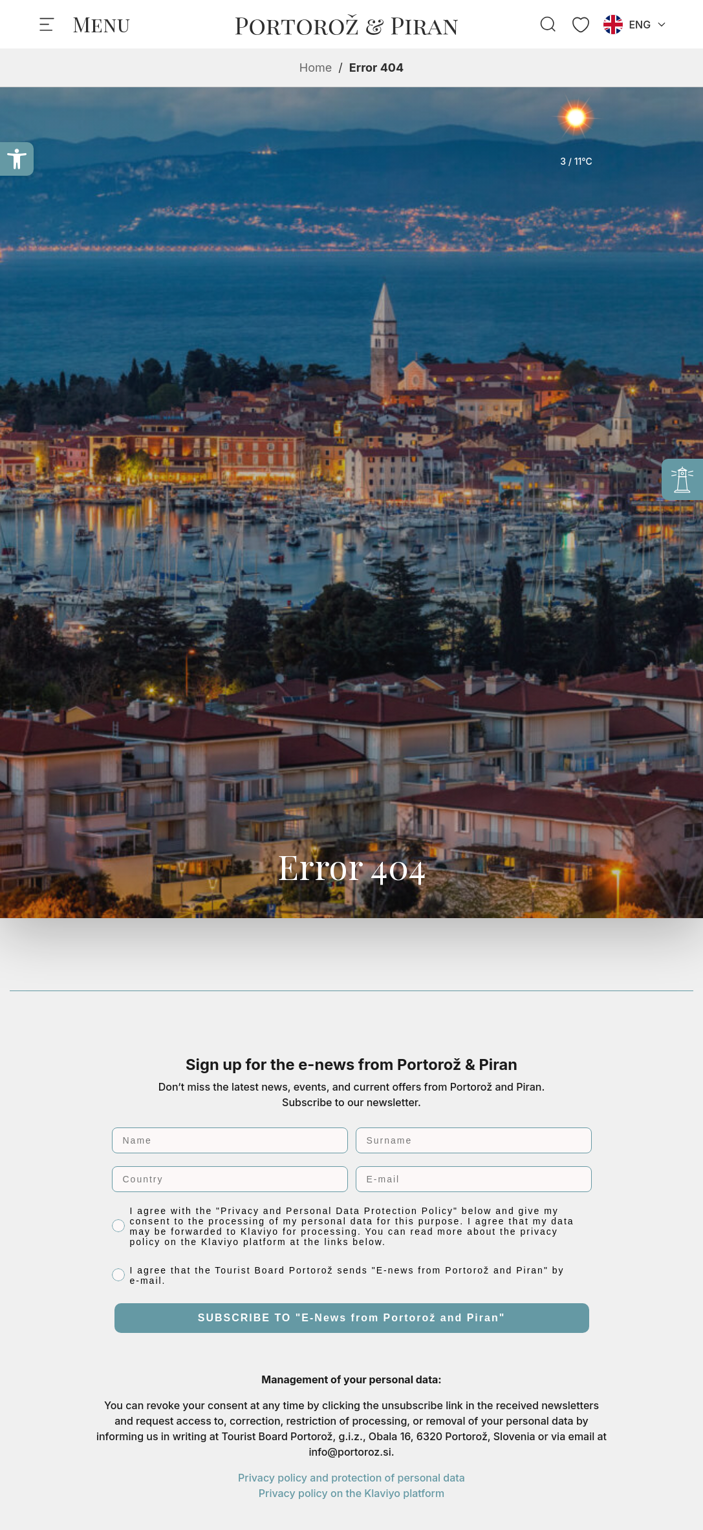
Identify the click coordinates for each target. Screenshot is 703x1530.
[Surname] (474, 1140)
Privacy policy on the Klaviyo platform (351, 1493)
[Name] (230, 1140)
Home (315, 67)
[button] (17, 159)
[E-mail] (474, 1179)
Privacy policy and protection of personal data (351, 1477)
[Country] (230, 1179)
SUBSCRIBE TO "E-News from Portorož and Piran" (352, 1317)
